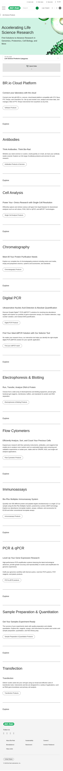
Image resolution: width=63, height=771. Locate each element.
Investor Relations (48, 745)
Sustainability (29, 741)
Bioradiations (10, 745)
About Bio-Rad (10, 741)
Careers (45, 741)
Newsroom (29, 745)
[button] (0, 15)
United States (9, 759)
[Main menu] (4, 7)
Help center (9, 749)
